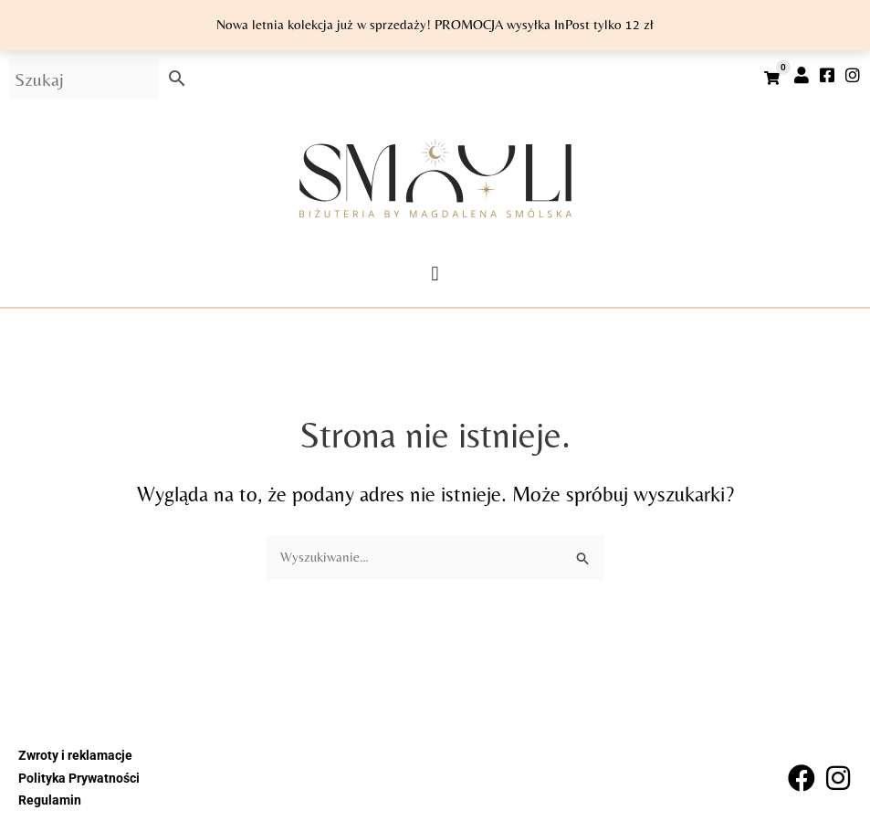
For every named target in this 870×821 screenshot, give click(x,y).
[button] (435, 273)
